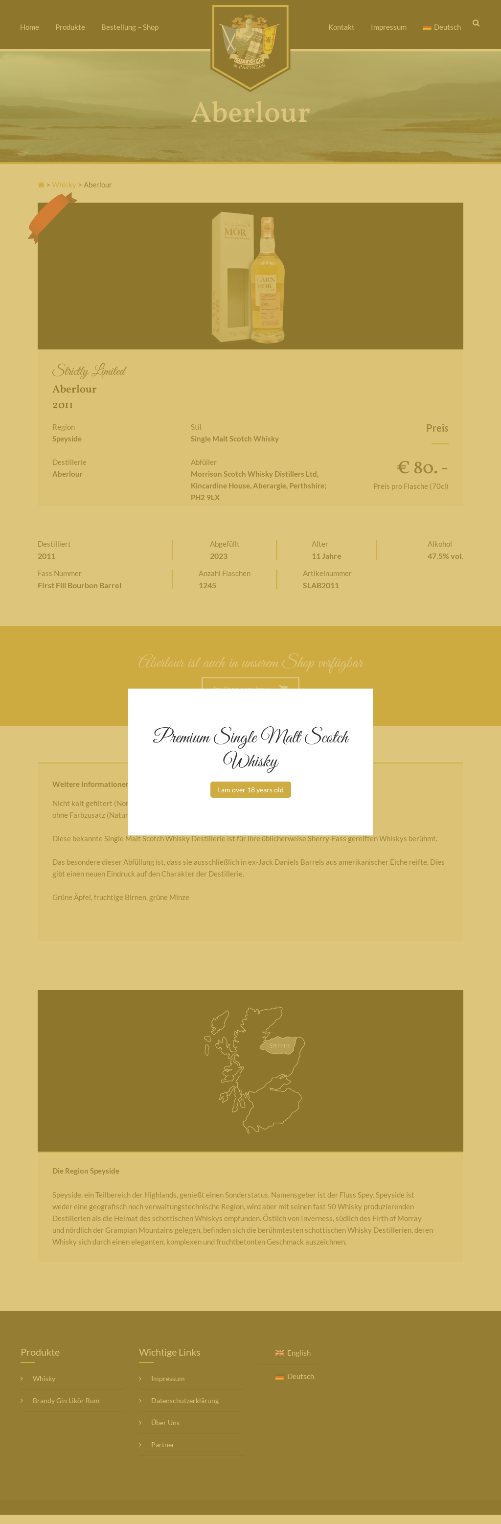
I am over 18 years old (251, 789)
